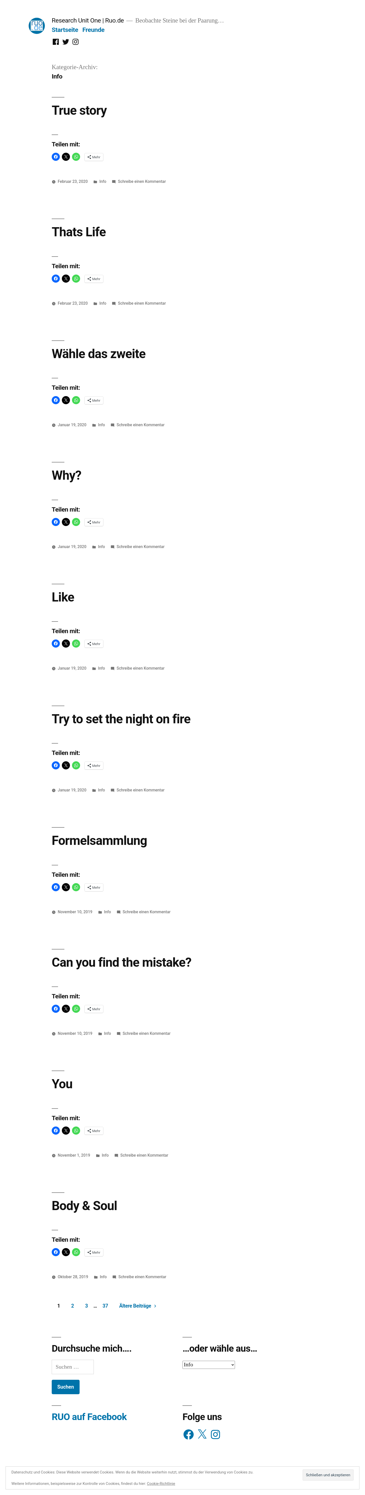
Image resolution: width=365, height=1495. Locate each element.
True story (79, 110)
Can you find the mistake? (121, 962)
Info (102, 181)
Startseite (65, 29)
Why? (66, 475)
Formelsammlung (99, 840)
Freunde (93, 29)
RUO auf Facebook (89, 1416)
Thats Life (79, 232)
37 (105, 1306)
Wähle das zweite (98, 353)
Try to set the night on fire (121, 719)
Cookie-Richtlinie (161, 1483)
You (62, 1084)
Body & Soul (84, 1205)
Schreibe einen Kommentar (142, 181)
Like (63, 597)
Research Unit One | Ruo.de (88, 20)
